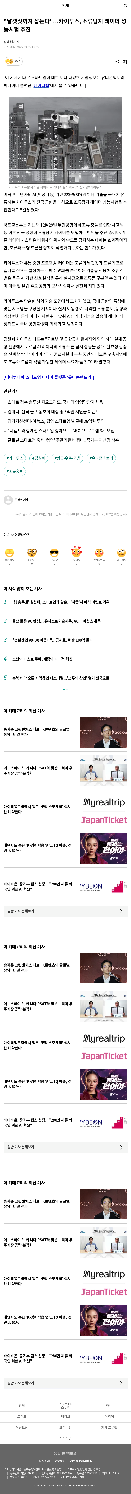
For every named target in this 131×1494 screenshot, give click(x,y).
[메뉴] (5, 6)
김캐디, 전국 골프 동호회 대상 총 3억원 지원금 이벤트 (53, 412)
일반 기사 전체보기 (20, 911)
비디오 (65, 1417)
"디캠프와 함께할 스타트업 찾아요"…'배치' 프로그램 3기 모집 (61, 430)
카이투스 (16, 458)
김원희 (40, 458)
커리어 (109, 1417)
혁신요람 (22, 1428)
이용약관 (60, 1461)
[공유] (117, 61)
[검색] (125, 6)
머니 (109, 1406)
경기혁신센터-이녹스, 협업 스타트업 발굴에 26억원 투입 (56, 421)
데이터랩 (65, 1439)
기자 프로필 (109, 1428)
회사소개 (44, 1461)
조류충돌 (16, 471)
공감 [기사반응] (17, 61)
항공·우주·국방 (68, 458)
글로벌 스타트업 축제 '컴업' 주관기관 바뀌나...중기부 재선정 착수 (63, 440)
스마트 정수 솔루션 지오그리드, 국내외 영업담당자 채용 (55, 402)
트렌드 (21, 1417)
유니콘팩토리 (102, 458)
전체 (65, 6)
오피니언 (65, 1428)
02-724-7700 (48, 1477)
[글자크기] (125, 61)
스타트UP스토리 (65, 1406)
